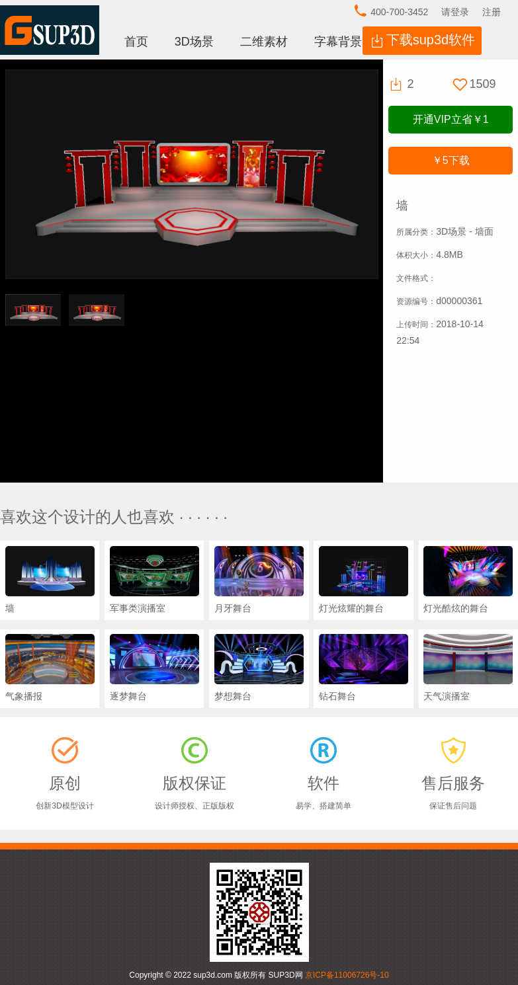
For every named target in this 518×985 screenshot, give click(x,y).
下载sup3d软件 (431, 39)
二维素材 (264, 41)
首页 (136, 41)
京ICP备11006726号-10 (347, 975)
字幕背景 (338, 41)
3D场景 (194, 41)
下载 (451, 160)
